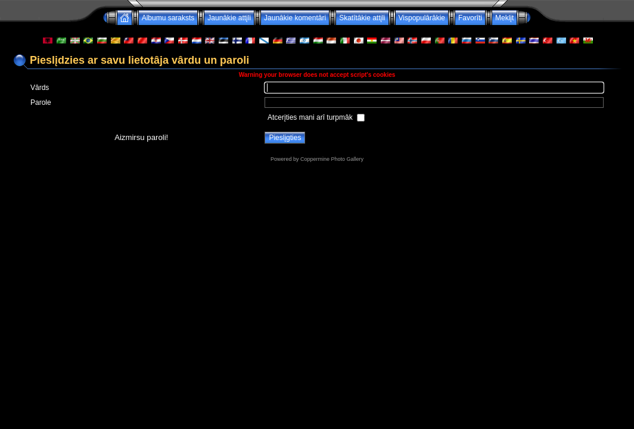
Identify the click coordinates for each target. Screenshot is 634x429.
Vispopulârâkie (422, 18)
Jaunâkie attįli (229, 18)
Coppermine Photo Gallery (331, 159)
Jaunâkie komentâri (295, 18)
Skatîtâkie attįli (362, 18)
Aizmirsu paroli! (141, 137)
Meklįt (504, 18)
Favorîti (470, 18)
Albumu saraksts (168, 18)
